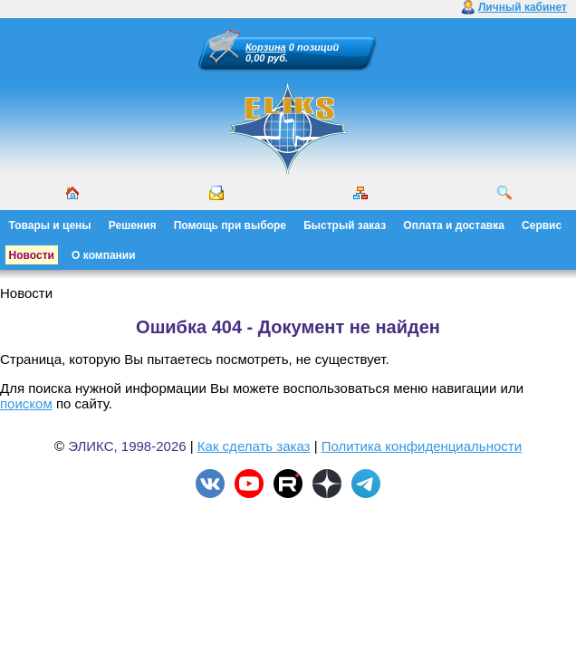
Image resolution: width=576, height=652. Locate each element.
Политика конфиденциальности (422, 446)
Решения (133, 225)
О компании (104, 255)
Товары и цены (50, 225)
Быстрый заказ (344, 225)
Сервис (542, 225)
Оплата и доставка (453, 225)
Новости (31, 255)
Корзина (265, 47)
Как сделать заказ (254, 446)
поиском (26, 403)
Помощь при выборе (230, 225)
